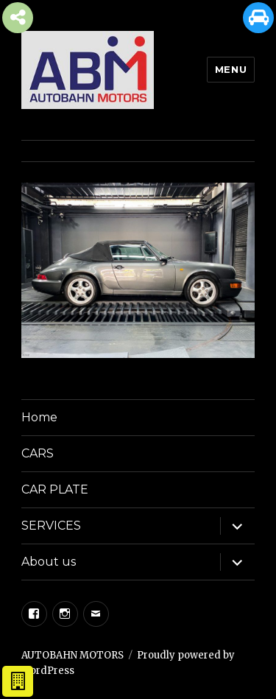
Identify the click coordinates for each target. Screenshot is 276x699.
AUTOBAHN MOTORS (72, 655)
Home (39, 417)
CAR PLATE (54, 489)
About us (48, 562)
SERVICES (51, 526)
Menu (231, 69)
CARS (37, 453)
